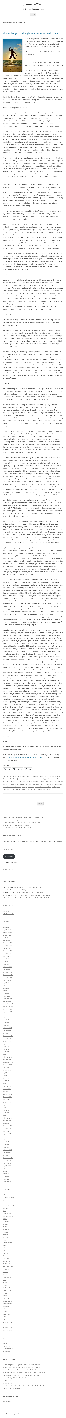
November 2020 (8, 975)
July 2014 (5, 1168)
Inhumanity (6, 1269)
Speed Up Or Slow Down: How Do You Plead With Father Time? (23, 817)
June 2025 (6, 927)
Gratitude (6, 779)
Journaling (20, 779)
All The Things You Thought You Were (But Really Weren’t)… (33, 33)
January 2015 (7, 1152)
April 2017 (6, 1081)
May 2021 (6, 959)
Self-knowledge (52, 779)
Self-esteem (6, 1306)
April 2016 (6, 1113)
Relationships (7, 1304)
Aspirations (34, 781)
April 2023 (6, 938)
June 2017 (6, 1076)
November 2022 (8, 943)
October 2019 (7, 1009)
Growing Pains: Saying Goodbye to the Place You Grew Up (21, 1367)
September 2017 (8, 1068)
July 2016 (5, 1105)
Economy (6, 1237)
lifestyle (24, 787)
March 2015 (6, 1147)
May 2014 (6, 1174)
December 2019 (8, 1004)
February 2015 (7, 1150)
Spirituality (6, 1317)
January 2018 (7, 1060)
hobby (12, 784)
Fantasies (6, 784)
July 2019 (5, 1015)
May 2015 (6, 1142)
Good (4, 1256)
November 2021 (8, 951)
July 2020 (5, 985)
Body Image (7, 1213)
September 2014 (8, 1163)
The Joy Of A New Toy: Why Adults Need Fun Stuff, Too (32, 898)
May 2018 (6, 1049)
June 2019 (6, 1017)
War (4, 1325)
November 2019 (8, 1007)
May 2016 (6, 1110)
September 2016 (8, 1099)
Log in (5, 1343)
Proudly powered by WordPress (12, 1414)
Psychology (42, 779)
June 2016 (6, 1107)
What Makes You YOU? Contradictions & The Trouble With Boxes (24, 1373)
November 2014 (8, 1158)
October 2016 (7, 1097)
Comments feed (8, 1349)
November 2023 (8, 932)
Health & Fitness (8, 1264)
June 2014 (6, 1171)
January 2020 (7, 1001)
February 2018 (7, 1057)
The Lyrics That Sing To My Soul (13, 1388)
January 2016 (7, 1121)
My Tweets (7, 1401)
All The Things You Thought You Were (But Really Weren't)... (22, 1365)
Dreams (57, 776)
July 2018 (5, 1044)
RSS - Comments (8, 914)
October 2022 (7, 946)
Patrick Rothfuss (45, 787)
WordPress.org (7, 1351)
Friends (5, 1253)
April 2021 (6, 961)
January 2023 (7, 940)
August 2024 (7, 930)
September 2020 (8, 980)
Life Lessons (34, 779)
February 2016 (7, 1118)
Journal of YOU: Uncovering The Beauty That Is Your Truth (27, 757)
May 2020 (6, 991)
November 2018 (8, 1036)
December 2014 (8, 1155)
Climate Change (8, 1216)
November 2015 (8, 1126)
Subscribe (9, 856)
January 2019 (7, 1030)
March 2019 (6, 1025)
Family (5, 1251)
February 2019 (7, 1028)
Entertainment (7, 1243)
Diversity (5, 1232)
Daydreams (53, 781)
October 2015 (7, 1129)
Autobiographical (37, 776)
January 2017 (7, 1089)
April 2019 (6, 1022)
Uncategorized (7, 781)
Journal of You (33, 4)
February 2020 (7, 999)
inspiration (18, 784)
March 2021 (6, 964)
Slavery (5, 1312)
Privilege (5, 1296)
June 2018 (6, 1046)
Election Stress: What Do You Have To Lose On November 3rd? (32, 895)
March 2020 (6, 996)
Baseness (6, 1208)
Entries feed (6, 1346)
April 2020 (6, 993)
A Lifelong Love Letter (10, 1383)
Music (5, 1285)
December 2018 (8, 1033)
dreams (60, 781)
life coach (18, 787)
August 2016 (7, 1102)
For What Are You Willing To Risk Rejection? (17, 828)
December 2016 (8, 1091)
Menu (33, 14)
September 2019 (8, 1012)
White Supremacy (8, 1327)
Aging (21, 776)
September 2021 (8, 956)
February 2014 (7, 1182)
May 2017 (6, 1078)
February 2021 (7, 967)
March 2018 (6, 1054)
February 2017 (7, 1086)
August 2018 (7, 1041)
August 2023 (7, 935)
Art (4, 1200)
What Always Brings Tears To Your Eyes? (30, 893)
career (47, 781)
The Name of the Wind (19, 789)
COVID (5, 1219)
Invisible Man (26, 784)
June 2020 (6, 988)
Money (5, 1282)
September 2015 (8, 1131)
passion (37, 787)
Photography (56, 787)
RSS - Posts (6, 911)
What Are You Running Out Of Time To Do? (17, 820)
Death (5, 1227)
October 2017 (7, 1065)
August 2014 (7, 1166)
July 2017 (5, 1073)
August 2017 (7, 1070)
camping (41, 781)
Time (59, 779)
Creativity (51, 776)
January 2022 (7, 948)
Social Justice (7, 1314)
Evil (4, 1248)
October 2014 (7, 1160)
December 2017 (8, 1062)
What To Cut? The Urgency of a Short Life (16, 825)
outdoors (31, 787)
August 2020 (7, 983)
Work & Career (17, 781)
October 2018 (7, 1038)
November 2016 (8, 1094)
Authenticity (27, 776)
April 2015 (6, 1144)
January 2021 (7, 969)
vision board (31, 789)
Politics (5, 1293)
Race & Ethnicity (8, 1301)
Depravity (6, 1229)
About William (7, 1381)
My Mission (6, 1288)
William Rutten (7, 898)
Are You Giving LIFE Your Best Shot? (14, 1378)
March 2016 (6, 1115)
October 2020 (7, 977)
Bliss (45, 776)
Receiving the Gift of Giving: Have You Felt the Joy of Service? (22, 1375)
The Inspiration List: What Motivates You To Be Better (20, 1370)
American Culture (8, 1198)
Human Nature (8, 1266)
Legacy (27, 779)
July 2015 (5, 1137)
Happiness (13, 779)
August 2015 (7, 1134)
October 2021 (7, 954)
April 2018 (6, 1052)
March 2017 (6, 1083)
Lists (4, 1280)
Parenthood (7, 1290)
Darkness (6, 1224)
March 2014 (6, 1179)
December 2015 (8, 1123)
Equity (5, 1245)
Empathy (6, 1240)
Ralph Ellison (7, 789)
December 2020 (8, 972)
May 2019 (6, 1020)
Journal (34, 784)
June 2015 (6, 1139)
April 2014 (6, 1176)
